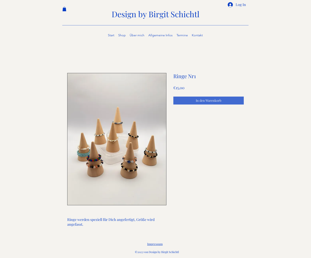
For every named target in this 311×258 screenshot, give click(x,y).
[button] (64, 9)
